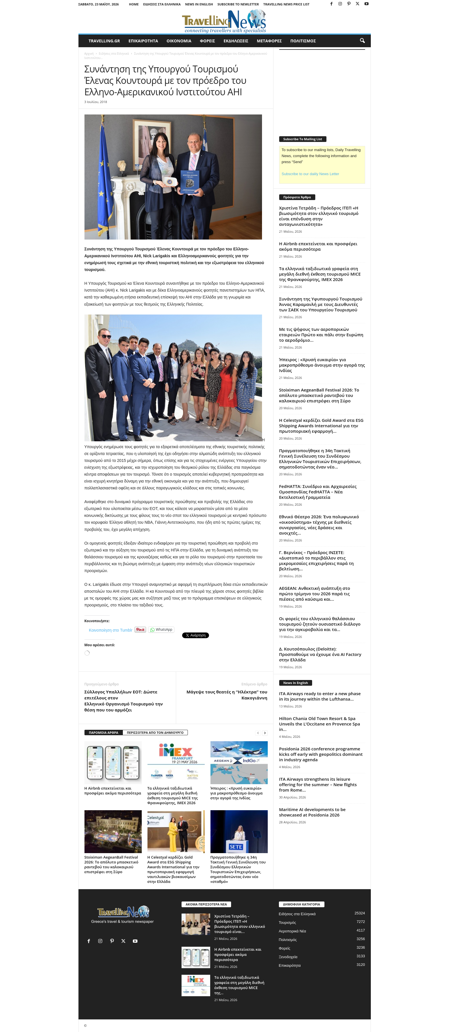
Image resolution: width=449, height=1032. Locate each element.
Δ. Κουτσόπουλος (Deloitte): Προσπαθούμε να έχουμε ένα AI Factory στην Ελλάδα (320, 654)
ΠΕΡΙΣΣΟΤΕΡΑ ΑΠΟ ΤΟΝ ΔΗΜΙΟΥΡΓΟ (155, 732)
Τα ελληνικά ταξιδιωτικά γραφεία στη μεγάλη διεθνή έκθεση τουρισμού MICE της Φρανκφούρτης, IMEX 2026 (172, 795)
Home (134, 4)
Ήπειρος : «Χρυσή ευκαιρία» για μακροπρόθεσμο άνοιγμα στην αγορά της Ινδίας (236, 793)
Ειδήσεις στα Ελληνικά (162, 4)
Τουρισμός (287, 922)
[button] (362, 41)
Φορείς (284, 948)
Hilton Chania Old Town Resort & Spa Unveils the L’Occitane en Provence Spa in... (319, 723)
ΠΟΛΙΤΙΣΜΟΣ (303, 41)
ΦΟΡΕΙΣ (207, 41)
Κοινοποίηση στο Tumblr (111, 630)
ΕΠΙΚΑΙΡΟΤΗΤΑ (143, 41)
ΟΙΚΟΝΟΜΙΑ (179, 41)
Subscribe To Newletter (238, 4)
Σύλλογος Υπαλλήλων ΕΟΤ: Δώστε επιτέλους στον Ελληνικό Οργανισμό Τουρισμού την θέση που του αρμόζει (123, 701)
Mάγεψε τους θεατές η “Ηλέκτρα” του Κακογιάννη (226, 695)
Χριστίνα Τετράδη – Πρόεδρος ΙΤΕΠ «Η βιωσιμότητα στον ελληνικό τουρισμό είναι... (239, 924)
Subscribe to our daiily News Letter (310, 174)
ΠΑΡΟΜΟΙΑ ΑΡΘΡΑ (103, 732)
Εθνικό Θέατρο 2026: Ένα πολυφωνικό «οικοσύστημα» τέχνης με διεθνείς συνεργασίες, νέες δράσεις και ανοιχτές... (319, 525)
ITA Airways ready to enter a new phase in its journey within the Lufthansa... (320, 696)
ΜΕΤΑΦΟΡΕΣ (269, 41)
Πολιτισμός (288, 940)
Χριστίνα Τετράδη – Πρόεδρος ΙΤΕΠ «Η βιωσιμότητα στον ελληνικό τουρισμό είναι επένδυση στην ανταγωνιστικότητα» (319, 216)
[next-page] (265, 733)
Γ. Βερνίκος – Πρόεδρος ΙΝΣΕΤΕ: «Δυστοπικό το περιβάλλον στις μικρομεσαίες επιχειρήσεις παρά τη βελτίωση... (316, 560)
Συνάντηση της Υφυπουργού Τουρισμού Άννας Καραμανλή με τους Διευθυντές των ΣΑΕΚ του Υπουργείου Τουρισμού (321, 304)
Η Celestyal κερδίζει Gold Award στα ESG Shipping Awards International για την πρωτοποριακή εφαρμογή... (321, 425)
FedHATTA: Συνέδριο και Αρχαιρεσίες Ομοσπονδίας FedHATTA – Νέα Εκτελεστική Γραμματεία (318, 491)
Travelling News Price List (286, 4)
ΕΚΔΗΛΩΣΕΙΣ (236, 41)
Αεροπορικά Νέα (292, 931)
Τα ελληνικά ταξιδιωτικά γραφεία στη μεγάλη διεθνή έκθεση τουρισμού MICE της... (239, 985)
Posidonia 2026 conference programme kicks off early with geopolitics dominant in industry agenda (321, 754)
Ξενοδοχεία (288, 957)
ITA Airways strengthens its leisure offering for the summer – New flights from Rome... (318, 784)
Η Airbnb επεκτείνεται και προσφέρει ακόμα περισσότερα (112, 791)
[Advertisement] (322, 89)
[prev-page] (258, 733)
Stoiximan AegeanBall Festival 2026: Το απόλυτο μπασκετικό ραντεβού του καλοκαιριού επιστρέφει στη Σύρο (111, 864)
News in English (199, 4)
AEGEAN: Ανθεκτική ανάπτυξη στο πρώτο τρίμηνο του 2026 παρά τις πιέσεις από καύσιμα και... (314, 593)
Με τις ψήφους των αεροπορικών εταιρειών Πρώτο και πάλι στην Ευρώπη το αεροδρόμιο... (321, 334)
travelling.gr (104, 41)
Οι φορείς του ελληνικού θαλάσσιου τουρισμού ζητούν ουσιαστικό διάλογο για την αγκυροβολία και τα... (320, 624)
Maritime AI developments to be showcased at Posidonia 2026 (312, 812)
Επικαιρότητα (290, 965)
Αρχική (89, 54)
